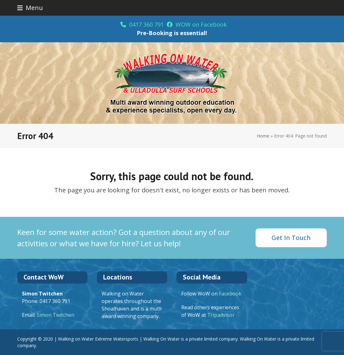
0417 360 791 (142, 24)
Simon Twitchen (55, 314)
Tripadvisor (221, 314)
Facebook (230, 293)
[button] (30, 7)
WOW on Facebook (197, 24)
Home (263, 136)
